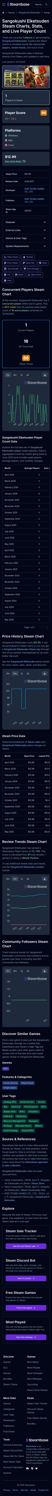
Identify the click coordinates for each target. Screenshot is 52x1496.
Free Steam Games (37, 1418)
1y (22, 375)
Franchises (9, 1431)
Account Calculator (13, 1467)
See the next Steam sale (26, 1246)
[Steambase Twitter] (36, 1468)
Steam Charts (10, 1384)
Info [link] (7, 275)
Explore (7, 1472)
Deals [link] (43, 263)
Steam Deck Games (37, 1390)
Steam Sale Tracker (37, 1403)
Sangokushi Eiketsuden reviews (27, 867)
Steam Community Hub (33, 1190)
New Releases (34, 1378)
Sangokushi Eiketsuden (29, 12)
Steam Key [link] (28, 263)
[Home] (3, 12)
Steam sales (34, 742)
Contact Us (43, 1490)
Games (11, 12)
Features (26, 222)
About (33, 1490)
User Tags (8, 1414)
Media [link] (19, 275)
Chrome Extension (12, 1444)
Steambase (31, 1446)
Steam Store (37, 1183)
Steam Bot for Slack (13, 1456)
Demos (7, 1373)
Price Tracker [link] (11, 263)
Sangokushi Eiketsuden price (26, 661)
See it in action (25, 1278)
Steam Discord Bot (13, 1450)
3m (15, 375)
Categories (9, 1409)
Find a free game (26, 1308)
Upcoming (32, 1384)
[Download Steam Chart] (44, 375)
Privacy (6, 1490)
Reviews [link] (28, 257)
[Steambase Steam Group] (32, 1468)
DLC (5, 1367)
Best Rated (32, 1362)
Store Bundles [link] (11, 269)
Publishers (8, 1425)
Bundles (7, 1378)
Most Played (33, 1367)
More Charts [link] (34, 275)
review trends (18, 47)
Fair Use (24, 1490)
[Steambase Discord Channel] (27, 1468)
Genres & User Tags (26, 238)
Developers (9, 1420)
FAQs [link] (8, 280)
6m (15, 673)
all (27, 375)
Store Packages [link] (31, 269)
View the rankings (26, 1337)
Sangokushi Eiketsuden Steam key (22, 649)
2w (7, 375)
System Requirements (26, 246)
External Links (26, 230)
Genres (7, 1403)
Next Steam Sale (12, 1461)
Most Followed (34, 1373)
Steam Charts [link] (11, 257)
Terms (15, 1490)
